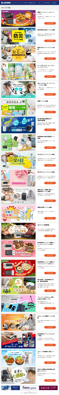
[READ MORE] (50, 23)
